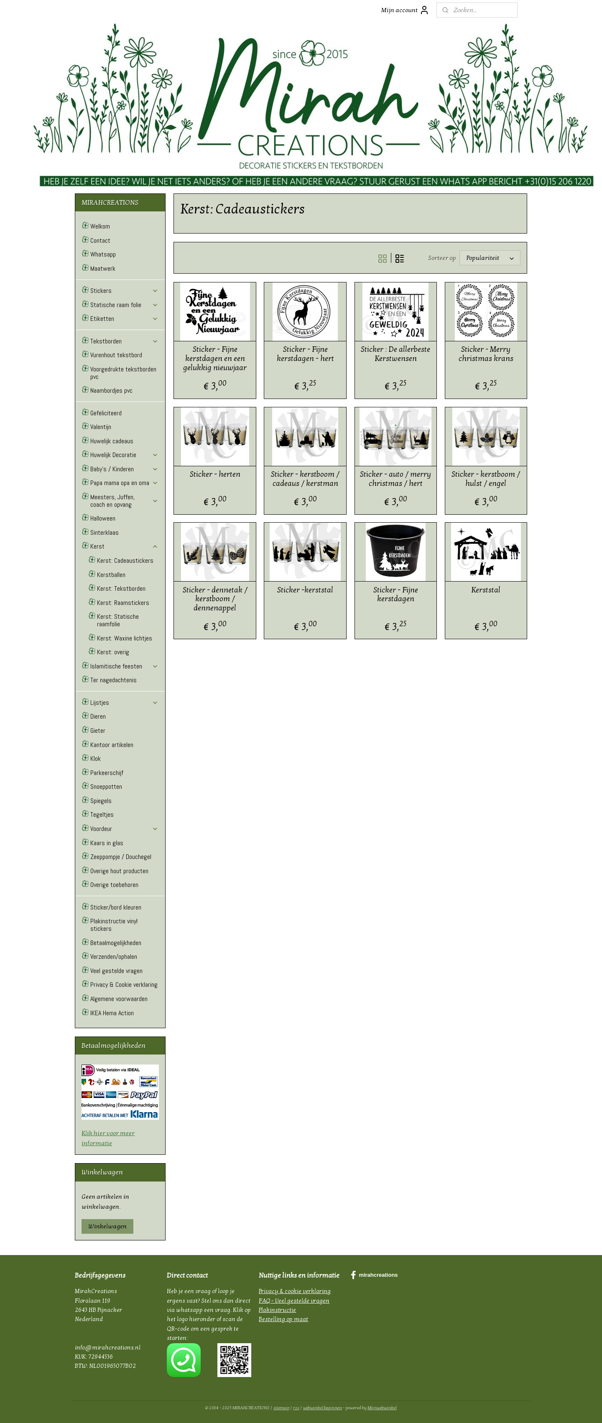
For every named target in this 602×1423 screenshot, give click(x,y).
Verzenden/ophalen (113, 956)
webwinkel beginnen (322, 1407)
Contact (100, 240)
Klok (95, 758)
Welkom (100, 226)
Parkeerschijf (106, 772)
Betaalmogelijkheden (115, 942)
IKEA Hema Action (112, 1013)
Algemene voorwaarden (119, 998)
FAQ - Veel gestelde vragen (294, 1300)
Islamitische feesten (124, 666)
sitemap (281, 1407)
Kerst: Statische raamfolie (118, 620)
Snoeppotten (106, 786)
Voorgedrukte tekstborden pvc (123, 373)
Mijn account (405, 10)
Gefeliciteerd (106, 413)
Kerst (124, 546)
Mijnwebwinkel (382, 1407)
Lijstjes (124, 702)
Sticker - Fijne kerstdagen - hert (305, 354)
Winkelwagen (107, 1226)
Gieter (97, 730)
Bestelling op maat (283, 1319)
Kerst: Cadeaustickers (125, 560)
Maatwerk (102, 268)
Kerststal (485, 590)
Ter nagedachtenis (113, 680)
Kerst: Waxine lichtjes (124, 638)
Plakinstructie (277, 1310)
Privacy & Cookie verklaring (124, 984)
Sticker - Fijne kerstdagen (395, 595)
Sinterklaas (104, 532)
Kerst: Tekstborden (121, 588)
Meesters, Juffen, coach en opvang (124, 501)
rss (296, 1407)
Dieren (98, 716)
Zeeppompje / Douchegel (120, 856)
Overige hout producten (119, 871)
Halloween (102, 518)
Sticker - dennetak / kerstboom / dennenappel (214, 599)
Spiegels (101, 800)
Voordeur (124, 828)
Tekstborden (124, 341)
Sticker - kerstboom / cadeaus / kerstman (305, 479)
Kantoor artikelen (111, 744)
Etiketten (124, 318)
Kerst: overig (113, 652)
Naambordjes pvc (111, 390)
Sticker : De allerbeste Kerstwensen (395, 354)
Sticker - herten (214, 474)
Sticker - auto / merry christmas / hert (395, 479)
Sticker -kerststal (305, 590)
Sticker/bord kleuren (115, 907)
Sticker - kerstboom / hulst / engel (486, 479)
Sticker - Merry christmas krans (485, 354)
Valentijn (100, 426)
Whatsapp (103, 254)
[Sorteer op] (490, 258)
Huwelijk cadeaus (111, 441)
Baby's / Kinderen (124, 469)
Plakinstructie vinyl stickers (114, 925)
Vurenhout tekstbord (116, 355)
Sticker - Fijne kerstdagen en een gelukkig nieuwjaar (215, 358)
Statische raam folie (124, 304)
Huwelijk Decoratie (124, 454)
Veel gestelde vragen (116, 970)
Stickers (124, 290)
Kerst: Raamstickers (123, 602)
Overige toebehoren (114, 884)
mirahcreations (374, 1275)
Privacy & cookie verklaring (295, 1291)
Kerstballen (111, 574)
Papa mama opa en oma (124, 482)
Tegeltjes (102, 814)
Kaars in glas (106, 843)
